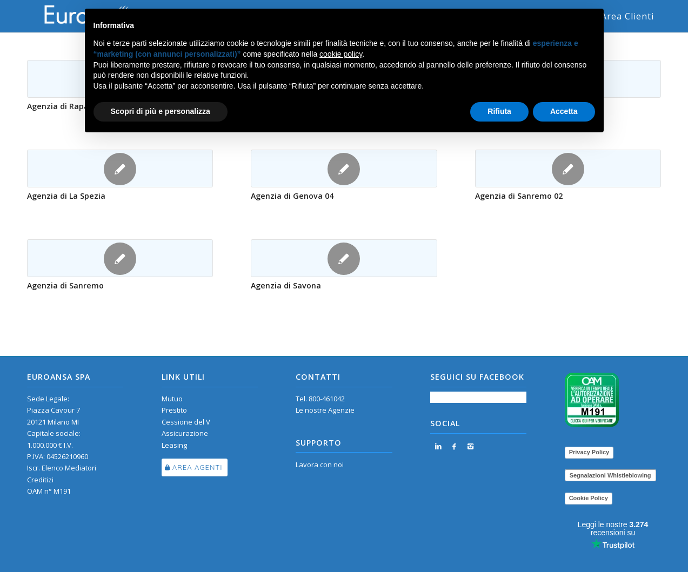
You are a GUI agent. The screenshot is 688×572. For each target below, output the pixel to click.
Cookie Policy (588, 498)
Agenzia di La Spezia (66, 196)
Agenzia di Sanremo (65, 285)
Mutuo (172, 398)
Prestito (174, 410)
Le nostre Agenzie (325, 410)
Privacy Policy (589, 452)
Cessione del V (186, 422)
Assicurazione (185, 433)
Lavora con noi (320, 464)
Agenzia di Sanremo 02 (519, 196)
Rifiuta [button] (499, 111)
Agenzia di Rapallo (62, 106)
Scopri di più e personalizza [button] (160, 111)
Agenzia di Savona (286, 285)
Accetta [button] (564, 111)
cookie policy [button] (340, 54)
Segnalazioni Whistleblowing (610, 475)
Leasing (174, 445)
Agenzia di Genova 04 (292, 196)
